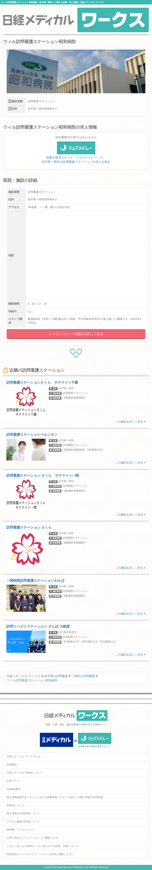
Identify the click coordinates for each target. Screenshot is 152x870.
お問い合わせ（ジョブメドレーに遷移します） (33, 837)
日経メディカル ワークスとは (24, 756)
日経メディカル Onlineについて (25, 772)
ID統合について (16, 805)
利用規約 (12, 764)
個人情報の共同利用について (23, 813)
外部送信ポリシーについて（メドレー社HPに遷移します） (40, 854)
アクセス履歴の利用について (23, 821)
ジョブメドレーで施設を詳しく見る (76, 334)
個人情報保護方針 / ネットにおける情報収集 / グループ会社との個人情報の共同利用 (55, 797)
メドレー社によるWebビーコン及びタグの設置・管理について (42, 846)
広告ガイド (13, 780)
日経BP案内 (13, 789)
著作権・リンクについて (21, 829)
